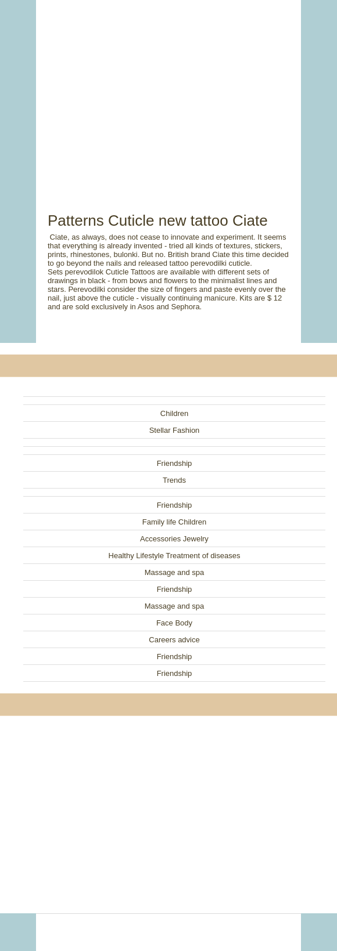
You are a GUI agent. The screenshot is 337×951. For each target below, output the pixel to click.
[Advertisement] (168, 93)
